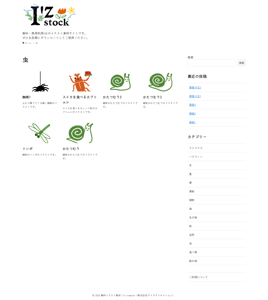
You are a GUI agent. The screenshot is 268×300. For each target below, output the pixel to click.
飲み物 (193, 261)
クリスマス (195, 148)
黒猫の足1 (195, 96)
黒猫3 (192, 105)
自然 (191, 235)
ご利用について (198, 277)
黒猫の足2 (195, 87)
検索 (191, 57)
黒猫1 (192, 122)
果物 (191, 191)
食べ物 (193, 252)
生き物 (193, 217)
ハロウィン (195, 156)
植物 (191, 200)
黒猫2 (192, 113)
